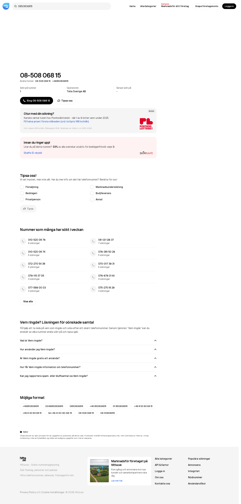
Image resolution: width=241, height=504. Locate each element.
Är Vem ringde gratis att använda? (88, 358)
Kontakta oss (162, 483)
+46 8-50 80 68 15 (32, 413)
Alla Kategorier (148, 6)
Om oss (159, 477)
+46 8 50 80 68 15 (143, 406)
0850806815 (76, 406)
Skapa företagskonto (206, 6)
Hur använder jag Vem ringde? (88, 349)
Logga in (229, 6)
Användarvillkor (197, 483)
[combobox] (63, 6)
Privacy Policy (28, 492)
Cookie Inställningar (52, 492)
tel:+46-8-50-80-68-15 (60, 413)
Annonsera (194, 464)
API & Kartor (162, 464)
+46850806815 (31, 406)
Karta (132, 6)
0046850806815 (54, 406)
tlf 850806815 (120, 406)
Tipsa (28, 208)
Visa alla (28, 301)
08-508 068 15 (86, 413)
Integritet (194, 471)
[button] (88, 147)
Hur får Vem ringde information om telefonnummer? (88, 367)
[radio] (22, 187)
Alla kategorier (163, 458)
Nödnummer (195, 477)
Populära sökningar (199, 458)
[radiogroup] (88, 193)
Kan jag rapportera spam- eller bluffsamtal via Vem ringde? (88, 375)
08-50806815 (107, 413)
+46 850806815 (98, 406)
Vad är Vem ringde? (88, 340)
